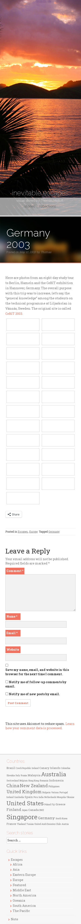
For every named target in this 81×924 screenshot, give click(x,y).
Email (11, 633)
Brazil (10, 768)
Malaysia (34, 775)
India (41, 797)
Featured (19, 885)
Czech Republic (23, 768)
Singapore (21, 817)
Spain (29, 797)
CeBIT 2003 (13, 314)
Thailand (21, 824)
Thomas (46, 252)
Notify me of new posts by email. (34, 694)
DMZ (41, 810)
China (12, 785)
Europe (33, 531)
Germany (54, 531)
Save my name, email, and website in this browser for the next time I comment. (37, 672)
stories (29, 206)
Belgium (23, 780)
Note (14, 919)
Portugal (63, 792)
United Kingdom (24, 791)
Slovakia (10, 775)
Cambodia (19, 797)
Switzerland (12, 780)
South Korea (61, 818)
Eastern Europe (24, 875)
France (11, 824)
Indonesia (56, 780)
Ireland (35, 768)
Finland (13, 809)
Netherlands (50, 797)
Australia (53, 774)
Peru (35, 797)
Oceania (19, 900)
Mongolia (61, 797)
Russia (24, 775)
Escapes (23, 531)
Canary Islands (49, 768)
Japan (25, 810)
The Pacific (21, 911)
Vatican (55, 792)
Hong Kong (33, 780)
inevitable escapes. (41, 193)
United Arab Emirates (44, 824)
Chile (58, 824)
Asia (16, 869)
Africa (17, 864)
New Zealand (34, 785)
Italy (18, 775)
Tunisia (30, 824)
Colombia (65, 768)
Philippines (53, 786)
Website (12, 649)
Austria (65, 824)
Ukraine (70, 797)
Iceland (10, 797)
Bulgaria (46, 792)
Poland (47, 804)
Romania (44, 780)
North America (24, 895)
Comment (14, 571)
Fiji (53, 804)
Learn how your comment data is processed (40, 726)
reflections (47, 206)
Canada (33, 810)
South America (24, 906)
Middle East (22, 890)
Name (11, 616)
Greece (60, 804)
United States (25, 803)
